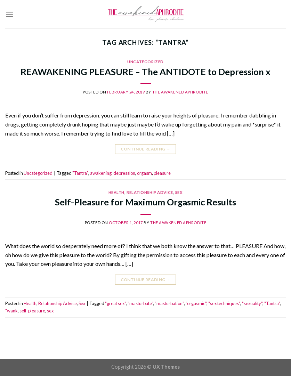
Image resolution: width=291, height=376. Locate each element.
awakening (101, 173)
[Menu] (9, 14)
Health (116, 192)
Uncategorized (145, 61)
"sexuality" (252, 303)
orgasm (144, 173)
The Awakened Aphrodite (180, 92)
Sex (179, 192)
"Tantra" (80, 173)
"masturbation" (169, 303)
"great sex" (115, 303)
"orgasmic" (196, 303)
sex (50, 310)
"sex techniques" (224, 303)
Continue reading (146, 149)
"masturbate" (140, 303)
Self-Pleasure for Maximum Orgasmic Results (145, 202)
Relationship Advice (150, 192)
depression (124, 173)
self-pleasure (32, 310)
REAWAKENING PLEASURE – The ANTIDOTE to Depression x (145, 71)
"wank (11, 310)
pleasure (162, 173)
